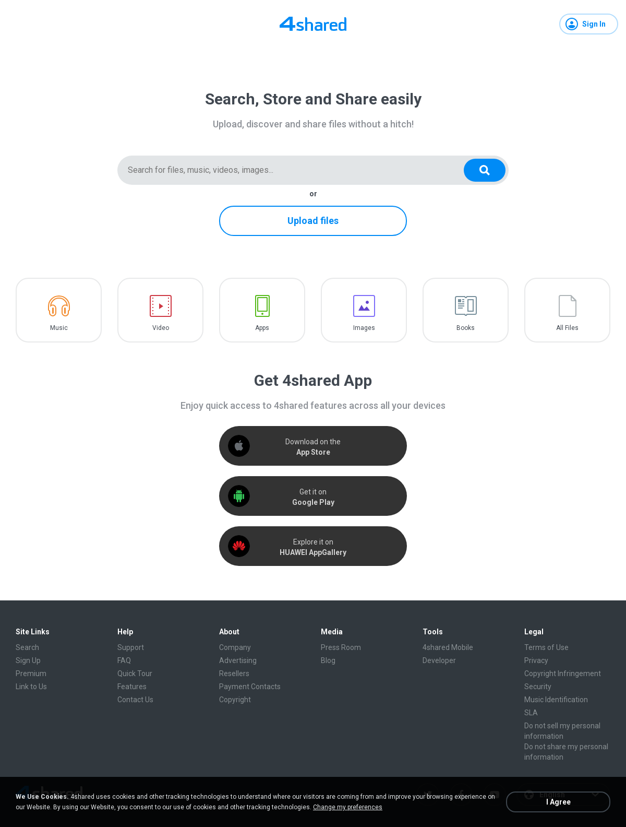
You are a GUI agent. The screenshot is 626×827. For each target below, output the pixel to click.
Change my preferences (347, 807)
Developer (439, 660)
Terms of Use (546, 647)
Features (132, 686)
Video (160, 328)
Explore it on (313, 547)
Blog (328, 660)
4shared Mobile (448, 647)
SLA (531, 712)
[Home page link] (313, 24)
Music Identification (556, 699)
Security (537, 686)
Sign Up (28, 660)
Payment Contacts (250, 686)
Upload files (313, 220)
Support (130, 647)
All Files (567, 328)
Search (27, 647)
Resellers (234, 673)
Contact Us (135, 699)
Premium (31, 673)
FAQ (124, 660)
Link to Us (31, 686)
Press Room (341, 647)
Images (364, 328)
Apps (262, 328)
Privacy (536, 660)
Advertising (238, 660)
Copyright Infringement (562, 673)
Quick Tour (134, 673)
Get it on (313, 497)
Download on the (313, 447)
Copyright (235, 699)
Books (465, 328)
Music (59, 328)
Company (235, 647)
